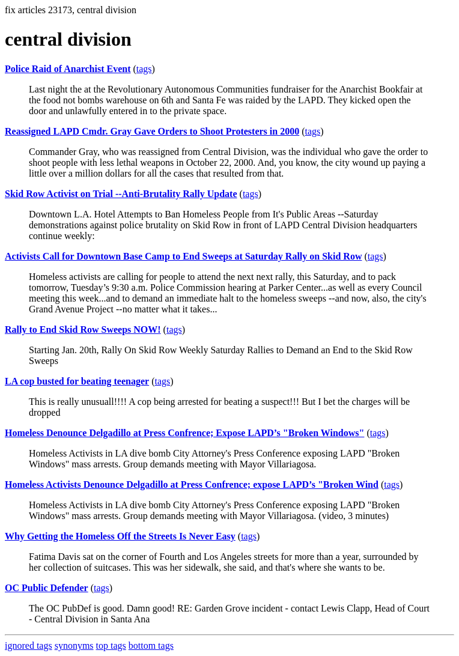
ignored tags (28, 645)
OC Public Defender (46, 588)
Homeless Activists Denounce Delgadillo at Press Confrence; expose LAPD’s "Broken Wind (191, 484)
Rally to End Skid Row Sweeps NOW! (83, 329)
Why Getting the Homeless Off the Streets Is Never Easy (120, 536)
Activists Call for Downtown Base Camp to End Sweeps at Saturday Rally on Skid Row (183, 256)
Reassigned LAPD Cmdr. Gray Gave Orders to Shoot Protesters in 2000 (152, 131)
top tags (111, 645)
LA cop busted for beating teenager (77, 381)
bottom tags (151, 645)
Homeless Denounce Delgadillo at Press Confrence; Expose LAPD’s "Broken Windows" (184, 433)
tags (144, 69)
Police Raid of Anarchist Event (67, 69)
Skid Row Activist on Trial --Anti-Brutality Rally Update (121, 194)
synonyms (74, 645)
